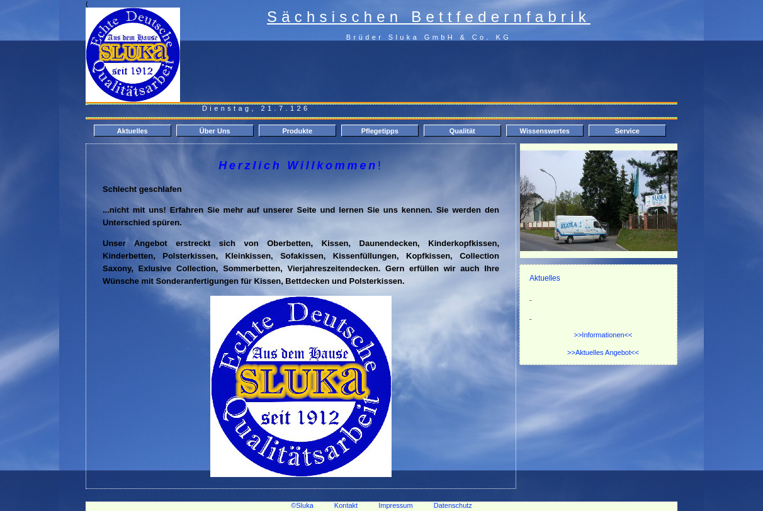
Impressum (405, 505)
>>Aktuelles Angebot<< (603, 352)
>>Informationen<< (603, 335)
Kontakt (346, 505)
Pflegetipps (379, 131)
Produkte (297, 131)
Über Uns (215, 131)
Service (627, 131)
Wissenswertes (545, 131)
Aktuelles (132, 131)
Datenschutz (453, 505)
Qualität (462, 131)
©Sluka (302, 505)
